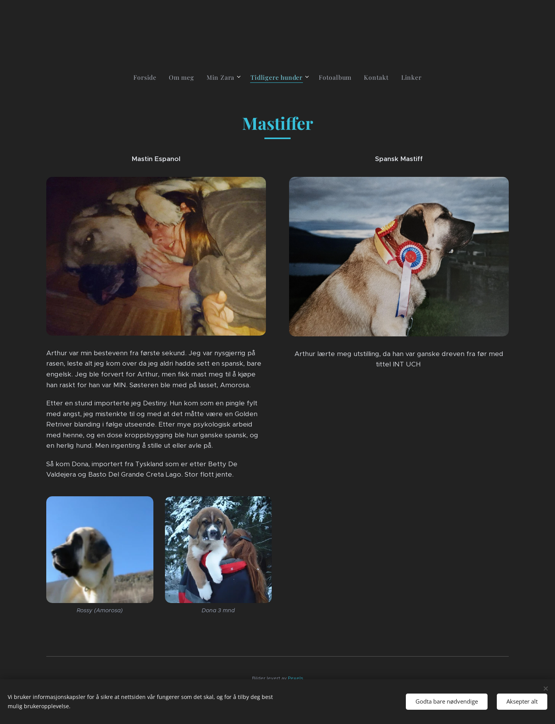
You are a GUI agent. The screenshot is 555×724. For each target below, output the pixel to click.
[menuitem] (148, 77)
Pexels (295, 678)
